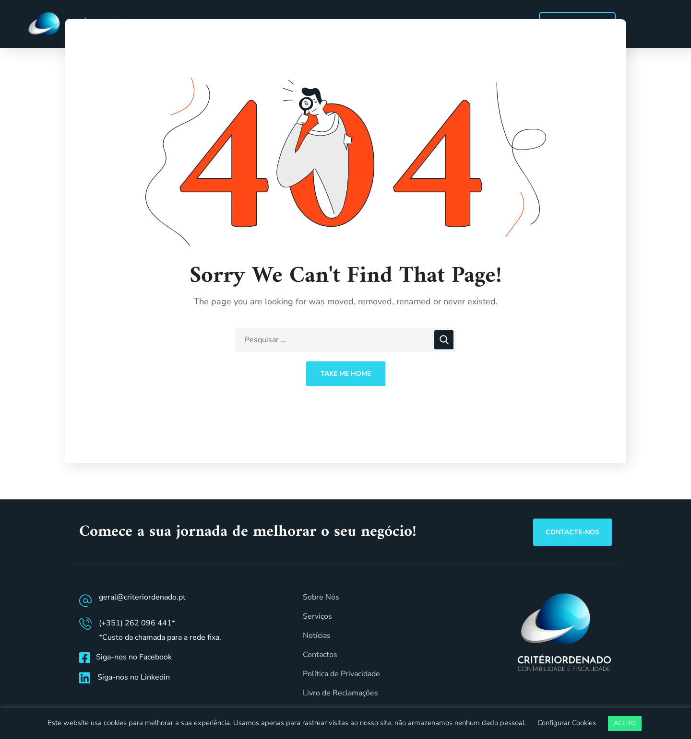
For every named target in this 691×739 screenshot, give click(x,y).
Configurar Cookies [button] (566, 722)
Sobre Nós (321, 597)
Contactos (320, 654)
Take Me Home (346, 373)
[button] (572, 532)
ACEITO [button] (625, 723)
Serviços (317, 616)
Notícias (317, 635)
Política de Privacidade (341, 674)
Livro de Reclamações (340, 693)
